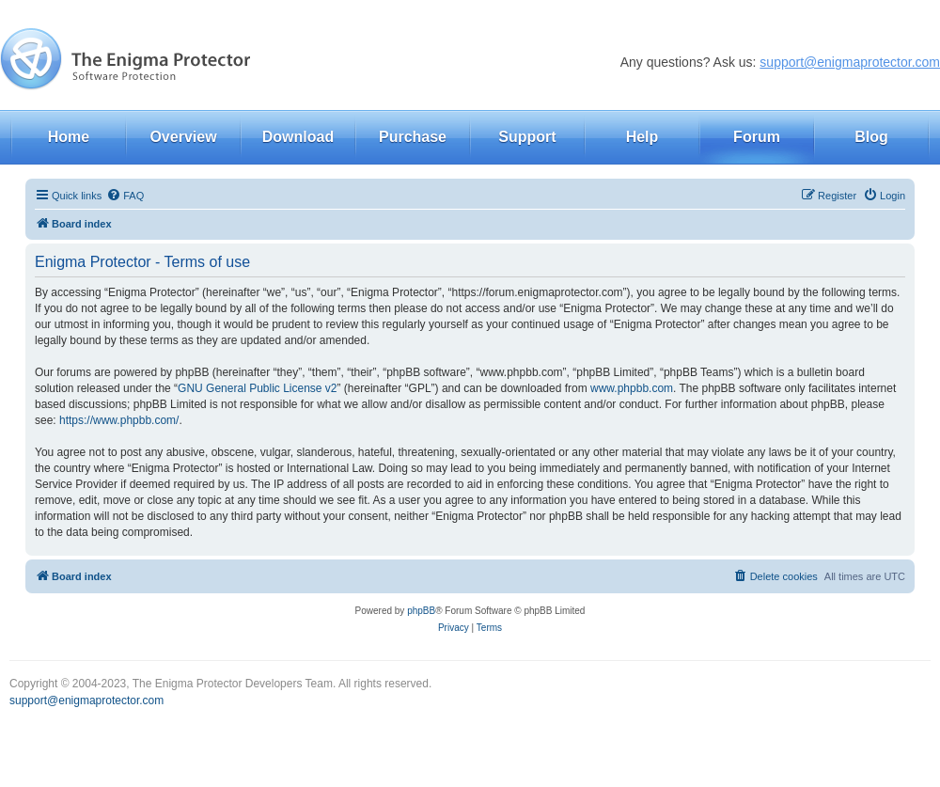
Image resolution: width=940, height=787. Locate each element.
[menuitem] (125, 195)
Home (68, 137)
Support (527, 137)
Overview (182, 137)
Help (642, 137)
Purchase (412, 137)
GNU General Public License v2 (257, 388)
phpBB (421, 611)
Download (298, 137)
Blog (871, 137)
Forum (756, 137)
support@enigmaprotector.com (850, 62)
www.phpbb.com (631, 388)
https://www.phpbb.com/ (119, 420)
